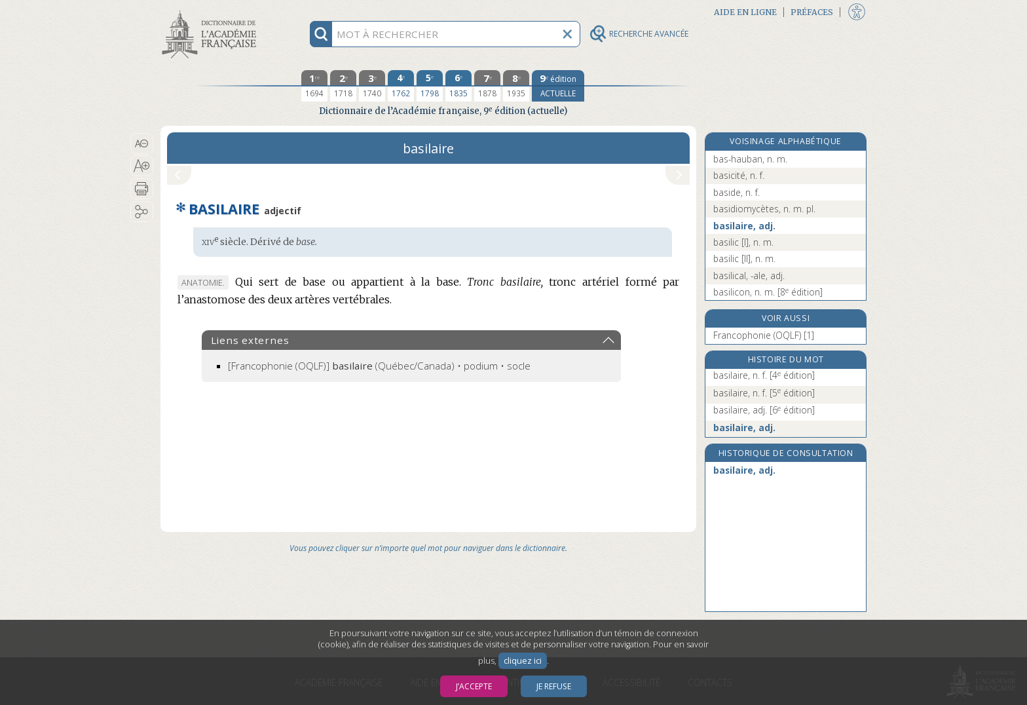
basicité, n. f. (738, 175)
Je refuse (553, 686)
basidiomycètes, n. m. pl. (764, 208)
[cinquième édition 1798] (430, 86)
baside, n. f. (736, 192)
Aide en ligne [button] (745, 12)
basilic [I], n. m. (743, 242)
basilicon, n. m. (768, 292)
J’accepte (474, 686)
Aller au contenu (211, 11)
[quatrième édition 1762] (401, 86)
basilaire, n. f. (764, 375)
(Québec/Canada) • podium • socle (379, 365)
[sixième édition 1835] (458, 86)
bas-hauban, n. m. (750, 159)
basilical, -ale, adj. (749, 275)
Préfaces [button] (812, 12)
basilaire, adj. (744, 225)
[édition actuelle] (558, 86)
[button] (141, 143)
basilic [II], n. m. (744, 258)
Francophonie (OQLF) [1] (763, 335)
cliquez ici (523, 660)
